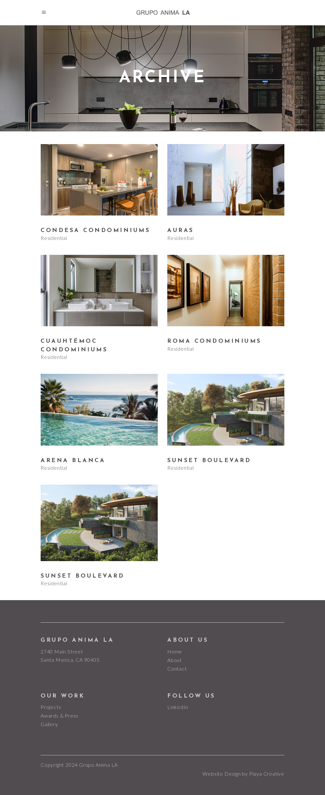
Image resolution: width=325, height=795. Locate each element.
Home (174, 651)
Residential (54, 238)
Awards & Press (59, 715)
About (174, 660)
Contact (177, 669)
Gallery (49, 724)
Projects (51, 707)
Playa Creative (266, 774)
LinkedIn (177, 707)
